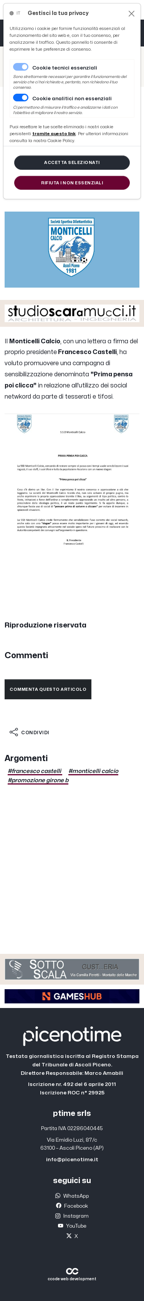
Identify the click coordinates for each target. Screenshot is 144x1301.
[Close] (131, 14)
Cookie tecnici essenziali (64, 68)
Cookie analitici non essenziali (72, 98)
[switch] (20, 97)
